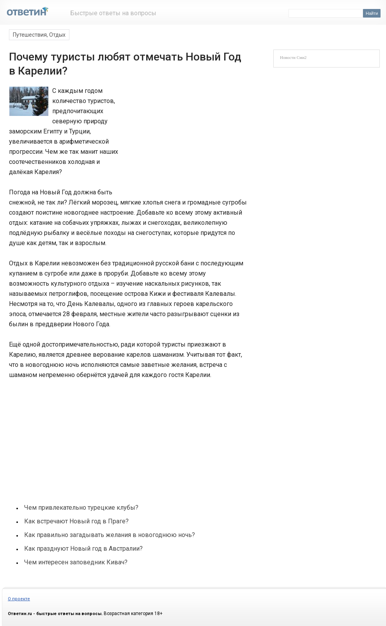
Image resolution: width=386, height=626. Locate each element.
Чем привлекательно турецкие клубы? (81, 507)
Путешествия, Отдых (39, 35)
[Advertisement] (182, 138)
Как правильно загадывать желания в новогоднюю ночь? (109, 535)
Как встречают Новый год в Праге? (76, 521)
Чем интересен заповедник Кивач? (75, 562)
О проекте (19, 598)
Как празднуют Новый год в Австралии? (83, 548)
